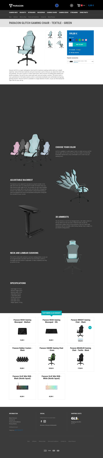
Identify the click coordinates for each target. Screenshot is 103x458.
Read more (76, 62)
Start (10, 17)
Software (15, 17)
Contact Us (43, 17)
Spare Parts (84, 12)
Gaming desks (63, 12)
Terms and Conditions (33, 17)
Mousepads (41, 12)
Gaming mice (13, 12)
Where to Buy (23, 17)
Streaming (74, 12)
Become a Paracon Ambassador (48, 425)
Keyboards (31, 12)
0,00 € (91, 5)
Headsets (23, 12)
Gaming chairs (52, 12)
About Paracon (51, 17)
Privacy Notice (13, 424)
